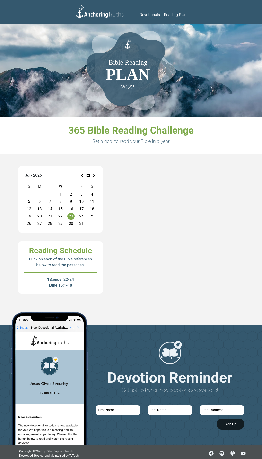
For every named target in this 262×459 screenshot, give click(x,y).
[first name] (118, 410)
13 (39, 209)
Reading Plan (175, 14)
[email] (222, 410)
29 (60, 223)
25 (92, 216)
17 (81, 209)
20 (39, 216)
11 (92, 201)
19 (29, 216)
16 (71, 209)
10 (81, 201)
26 (29, 223)
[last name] (170, 410)
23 (71, 216)
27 (39, 223)
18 (92, 209)
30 (71, 223)
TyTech (74, 455)
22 (60, 216)
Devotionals (150, 14)
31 (81, 223)
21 (50, 216)
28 (50, 223)
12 (29, 209)
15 (60, 209)
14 (50, 209)
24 (81, 216)
